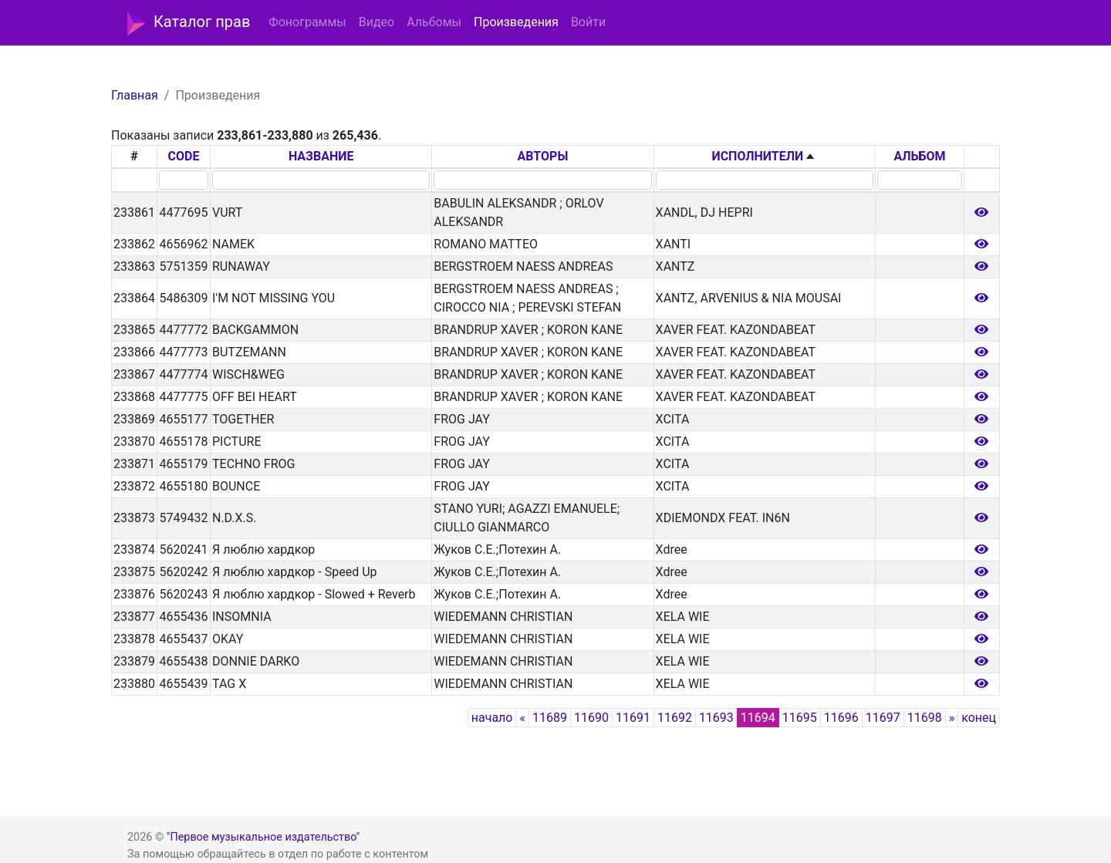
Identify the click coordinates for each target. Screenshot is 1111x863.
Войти (588, 22)
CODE (184, 156)
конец (978, 717)
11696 (841, 717)
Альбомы (434, 22)
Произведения (516, 22)
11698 (924, 717)
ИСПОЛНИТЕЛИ (757, 156)
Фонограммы (307, 22)
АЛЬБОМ (919, 156)
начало (492, 717)
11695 (799, 717)
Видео (376, 22)
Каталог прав (188, 23)
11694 (758, 717)
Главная (134, 95)
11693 (716, 717)
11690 (591, 717)
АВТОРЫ (543, 156)
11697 (883, 717)
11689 (549, 717)
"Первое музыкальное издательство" (263, 837)
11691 (633, 717)
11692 (674, 717)
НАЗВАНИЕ (321, 156)
